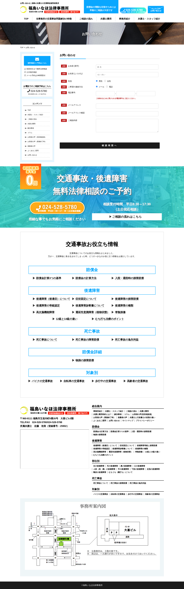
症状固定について (86, 298)
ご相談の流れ (86, 19)
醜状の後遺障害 (99, 472)
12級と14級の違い (66, 318)
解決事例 (31, 128)
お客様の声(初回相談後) (142, 414)
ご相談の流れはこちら (127, 216)
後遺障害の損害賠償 (127, 298)
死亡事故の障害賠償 (87, 339)
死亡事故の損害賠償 (119, 483)
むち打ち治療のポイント (109, 318)
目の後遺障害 (98, 466)
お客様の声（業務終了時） (37, 141)
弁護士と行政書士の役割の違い (142, 417)
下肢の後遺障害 (137, 469)
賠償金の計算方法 (86, 278)
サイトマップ (127, 421)
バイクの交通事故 (42, 381)
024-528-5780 (37, 91)
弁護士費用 (105, 19)
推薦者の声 (31, 146)
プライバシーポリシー (145, 421)
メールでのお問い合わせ (155, 9)
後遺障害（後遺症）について (53, 298)
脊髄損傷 (120, 312)
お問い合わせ (32, 155)
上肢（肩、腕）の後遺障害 (104, 469)
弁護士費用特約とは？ (102, 414)
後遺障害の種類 (124, 305)
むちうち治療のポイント (103, 455)
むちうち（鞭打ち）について (121, 472)
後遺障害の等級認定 (48, 305)
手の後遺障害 (123, 469)
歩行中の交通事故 (105, 381)
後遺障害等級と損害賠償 (147, 445)
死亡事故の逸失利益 (127, 339)
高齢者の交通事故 (137, 381)
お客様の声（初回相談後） (37, 137)
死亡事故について (46, 339)
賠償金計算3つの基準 (48, 278)
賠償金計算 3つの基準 (120, 431)
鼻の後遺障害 (125, 466)
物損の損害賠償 (85, 360)
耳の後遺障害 (112, 466)
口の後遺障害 (139, 466)
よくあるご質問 (33, 151)
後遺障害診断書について (90, 305)
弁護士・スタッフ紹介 (149, 19)
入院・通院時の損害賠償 (129, 278)
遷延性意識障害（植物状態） (93, 312)
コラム (30, 133)
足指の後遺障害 (153, 469)
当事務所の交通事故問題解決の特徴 (54, 19)
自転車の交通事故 (74, 381)
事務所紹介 (124, 19)
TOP (26, 19)
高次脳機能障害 (45, 312)
